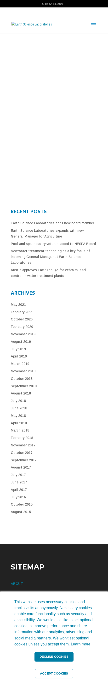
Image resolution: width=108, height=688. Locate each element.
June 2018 (19, 408)
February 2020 (22, 327)
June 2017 (19, 482)
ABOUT (17, 584)
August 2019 (21, 342)
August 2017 (21, 467)
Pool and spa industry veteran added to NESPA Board (53, 244)
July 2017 (18, 475)
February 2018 (22, 438)
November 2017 (23, 445)
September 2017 (24, 460)
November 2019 (23, 334)
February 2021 (22, 312)
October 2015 (22, 504)
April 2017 (19, 490)
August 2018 (21, 393)
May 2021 (18, 304)
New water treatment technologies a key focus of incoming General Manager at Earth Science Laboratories (50, 256)
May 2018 (18, 416)
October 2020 (22, 319)
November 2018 (23, 371)
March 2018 (20, 430)
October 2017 (22, 453)
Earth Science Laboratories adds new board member (52, 223)
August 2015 (21, 512)
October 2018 (22, 379)
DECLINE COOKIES (54, 656)
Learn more (81, 644)
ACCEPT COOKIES (54, 673)
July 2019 (18, 349)
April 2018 (19, 423)
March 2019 (20, 364)
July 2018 (18, 401)
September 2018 (24, 386)
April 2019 (19, 356)
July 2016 (18, 497)
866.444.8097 (54, 4)
